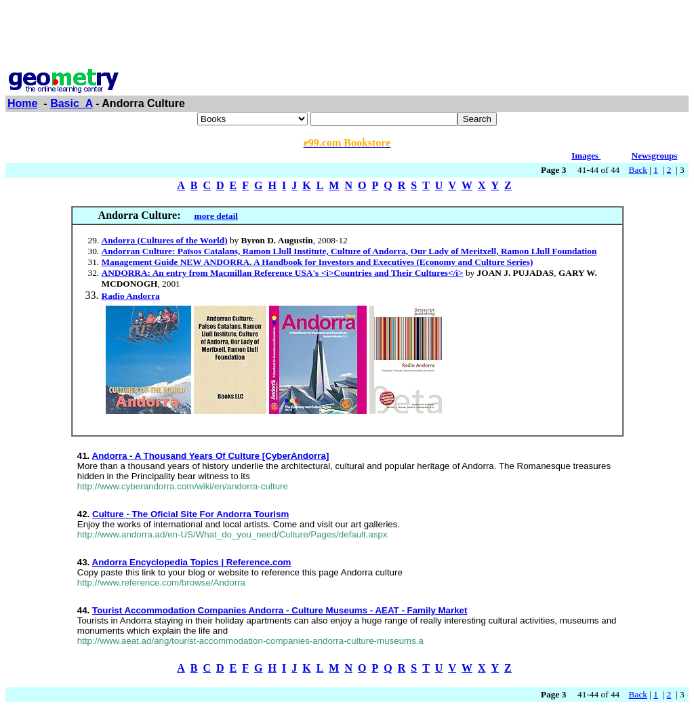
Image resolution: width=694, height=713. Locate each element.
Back (638, 170)
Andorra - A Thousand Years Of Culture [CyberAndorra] (210, 456)
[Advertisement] (347, 35)
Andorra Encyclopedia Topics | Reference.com (191, 562)
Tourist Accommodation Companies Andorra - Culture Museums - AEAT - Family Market (279, 610)
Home (22, 103)
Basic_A (71, 103)
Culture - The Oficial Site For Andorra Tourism (190, 514)
